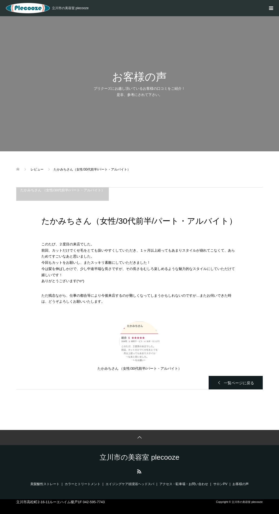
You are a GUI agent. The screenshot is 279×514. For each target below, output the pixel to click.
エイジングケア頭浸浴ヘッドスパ (130, 484)
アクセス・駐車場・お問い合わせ (183, 484)
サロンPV (220, 484)
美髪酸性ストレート (45, 484)
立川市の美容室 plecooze (139, 457)
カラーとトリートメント (82, 484)
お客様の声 (240, 484)
